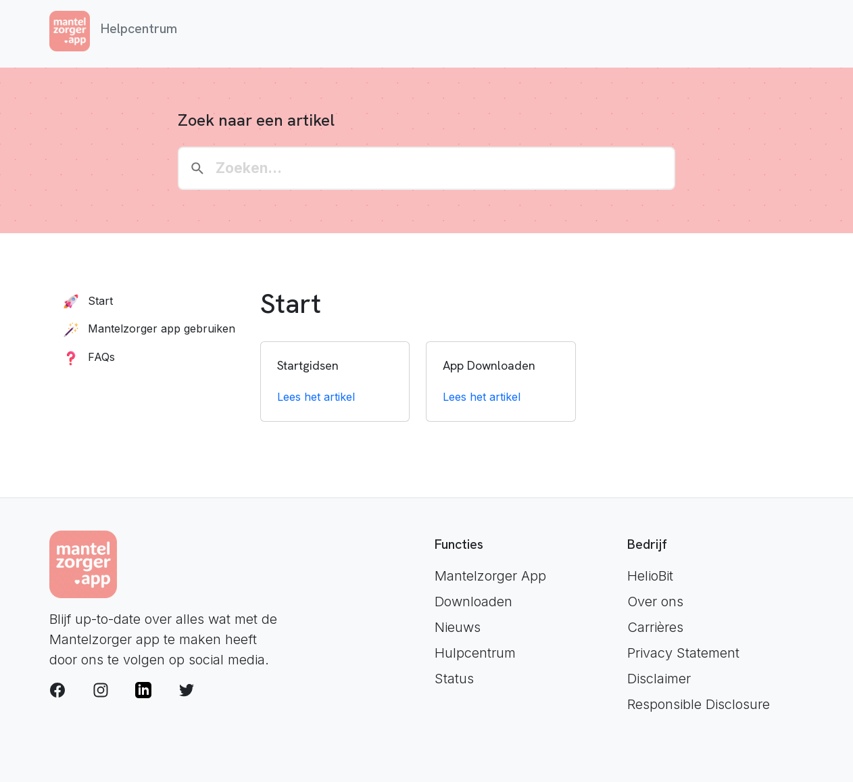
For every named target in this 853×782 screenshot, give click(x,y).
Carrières (655, 627)
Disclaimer (659, 678)
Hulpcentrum (475, 653)
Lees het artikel (316, 397)
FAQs (86, 357)
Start (85, 301)
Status (454, 678)
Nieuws (458, 627)
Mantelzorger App (490, 576)
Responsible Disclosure (698, 704)
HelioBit (650, 576)
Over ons (655, 601)
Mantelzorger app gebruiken (146, 328)
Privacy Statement (683, 653)
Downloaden (473, 601)
